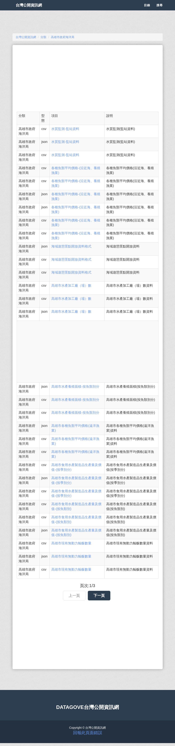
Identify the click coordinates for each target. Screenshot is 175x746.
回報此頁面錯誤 (87, 732)
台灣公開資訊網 (33, 10)
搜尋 (159, 10)
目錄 (147, 10)
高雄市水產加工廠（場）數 (71, 285)
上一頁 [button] (74, 596)
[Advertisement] (88, 78)
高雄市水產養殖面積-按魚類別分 (75, 386)
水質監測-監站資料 (65, 129)
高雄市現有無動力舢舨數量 (71, 543)
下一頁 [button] (99, 596)
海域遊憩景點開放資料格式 (71, 246)
